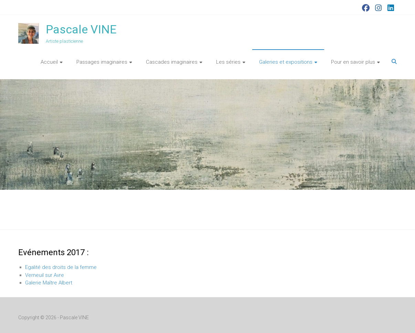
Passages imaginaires (101, 62)
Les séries (228, 62)
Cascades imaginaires (172, 62)
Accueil (49, 62)
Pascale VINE (81, 29)
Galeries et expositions (285, 62)
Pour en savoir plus (353, 62)
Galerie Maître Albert (48, 283)
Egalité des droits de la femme (61, 267)
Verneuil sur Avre (44, 275)
